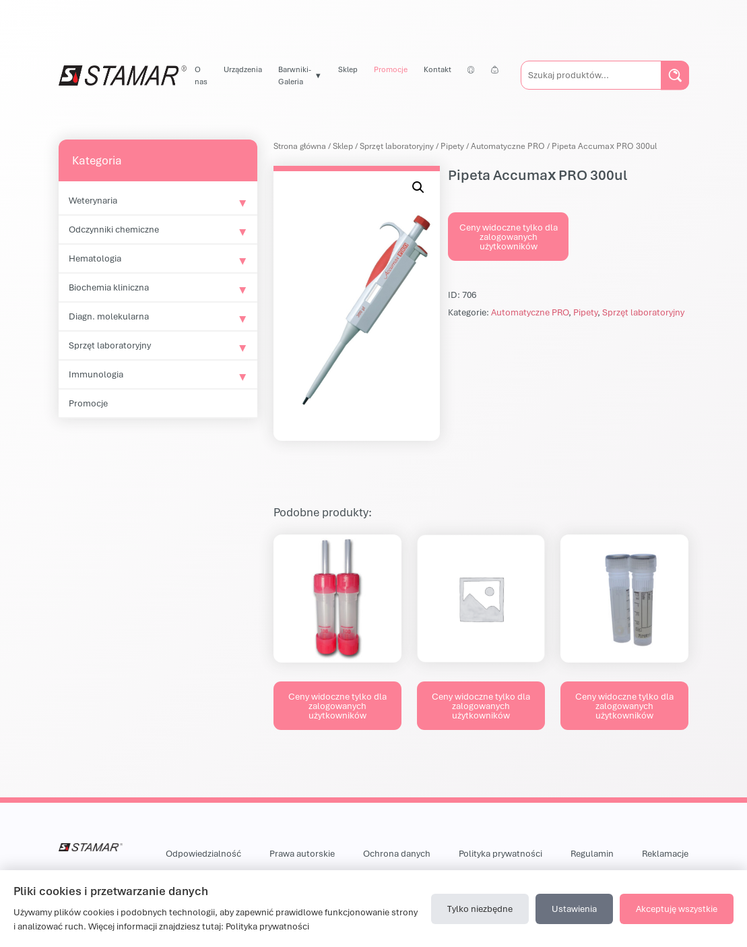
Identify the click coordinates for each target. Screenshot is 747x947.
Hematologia (95, 258)
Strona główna (299, 146)
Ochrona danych (396, 853)
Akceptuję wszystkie (676, 909)
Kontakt (437, 69)
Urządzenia (243, 69)
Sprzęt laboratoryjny (110, 345)
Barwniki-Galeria (294, 75)
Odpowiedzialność (203, 853)
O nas (201, 75)
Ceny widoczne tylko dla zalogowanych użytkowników (508, 236)
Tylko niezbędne (480, 909)
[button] (418, 187)
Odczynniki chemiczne (114, 229)
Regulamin (592, 853)
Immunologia (96, 374)
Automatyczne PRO (508, 146)
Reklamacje (665, 853)
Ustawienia (574, 909)
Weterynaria (93, 200)
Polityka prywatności (500, 853)
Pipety (452, 146)
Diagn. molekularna (109, 316)
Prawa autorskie (302, 853)
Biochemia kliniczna (109, 287)
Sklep (348, 69)
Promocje (391, 69)
